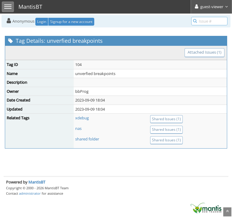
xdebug (82, 118)
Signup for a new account (71, 21)
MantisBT (36, 182)
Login (41, 21)
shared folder (87, 139)
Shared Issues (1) (166, 118)
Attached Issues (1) (204, 52)
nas (78, 128)
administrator (30, 193)
